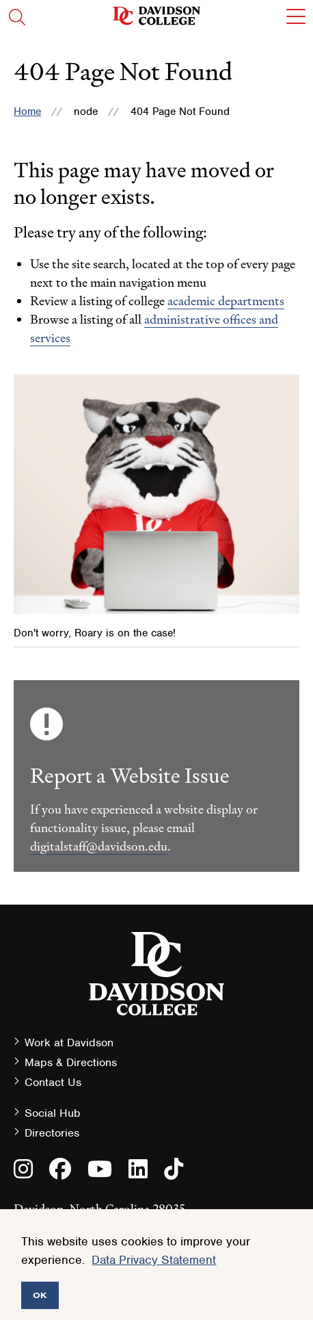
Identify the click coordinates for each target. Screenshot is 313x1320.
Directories (52, 1133)
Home (27, 111)
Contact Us (53, 1082)
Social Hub (53, 1113)
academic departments (225, 301)
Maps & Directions (71, 1062)
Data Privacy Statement (154, 1259)
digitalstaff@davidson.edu (98, 846)
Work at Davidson (69, 1042)
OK (40, 1295)
